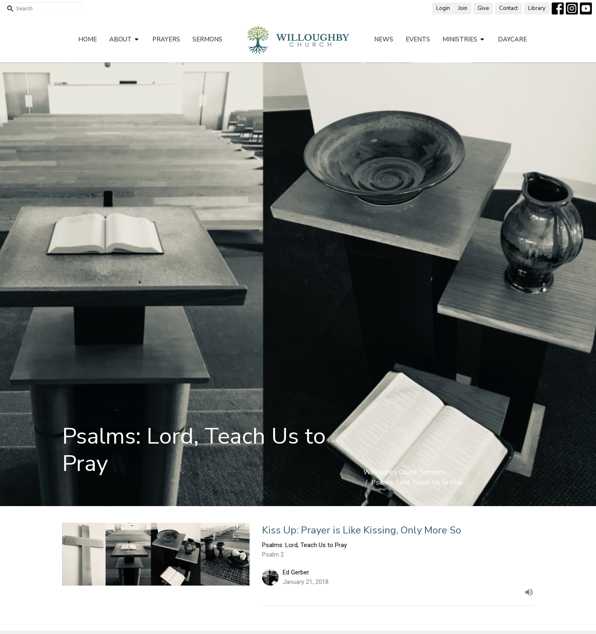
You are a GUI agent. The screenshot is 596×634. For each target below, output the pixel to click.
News (383, 39)
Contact (508, 8)
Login (443, 8)
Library (537, 8)
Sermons (207, 39)
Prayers (166, 39)
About (124, 39)
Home (87, 39)
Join (462, 8)
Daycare (512, 39)
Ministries (463, 39)
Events (418, 39)
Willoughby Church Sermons (404, 472)
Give (483, 8)
